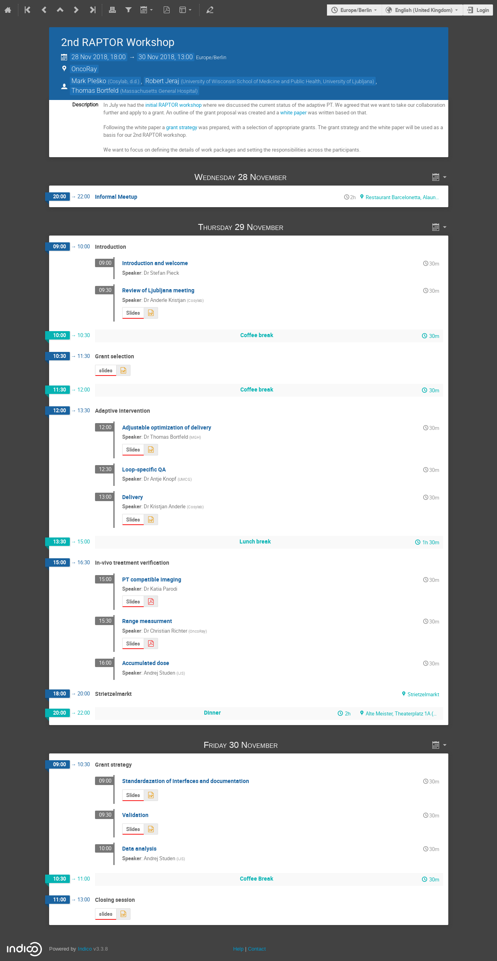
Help (238, 948)
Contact (257, 948)
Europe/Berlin (356, 10)
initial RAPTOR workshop (173, 104)
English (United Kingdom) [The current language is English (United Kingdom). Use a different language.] (424, 10)
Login (483, 10)
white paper (293, 112)
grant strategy (181, 127)
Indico (85, 948)
